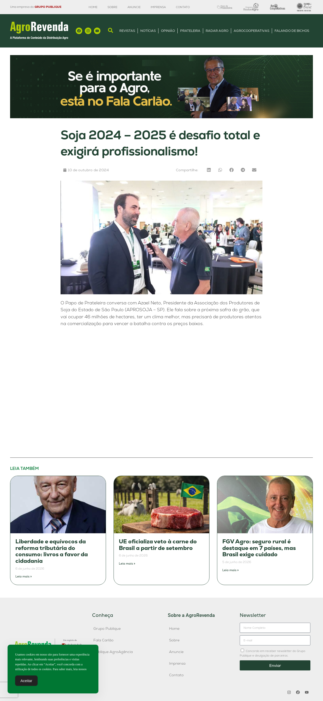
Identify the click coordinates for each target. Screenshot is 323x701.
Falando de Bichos (292, 31)
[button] (208, 170)
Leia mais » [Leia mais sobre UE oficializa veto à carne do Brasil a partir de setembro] (127, 564)
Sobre (112, 7)
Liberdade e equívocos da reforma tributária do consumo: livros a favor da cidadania (51, 551)
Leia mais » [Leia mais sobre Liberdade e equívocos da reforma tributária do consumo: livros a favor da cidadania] (23, 576)
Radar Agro (217, 31)
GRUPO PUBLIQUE (48, 7)
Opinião (168, 31)
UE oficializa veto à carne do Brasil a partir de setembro (158, 545)
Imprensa (158, 7)
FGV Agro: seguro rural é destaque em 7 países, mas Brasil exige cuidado (259, 548)
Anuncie (134, 7)
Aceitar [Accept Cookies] (26, 681)
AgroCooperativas (251, 31)
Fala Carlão (103, 640)
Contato (183, 7)
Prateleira (190, 31)
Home (93, 7)
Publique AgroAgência (113, 651)
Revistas (127, 31)
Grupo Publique (107, 628)
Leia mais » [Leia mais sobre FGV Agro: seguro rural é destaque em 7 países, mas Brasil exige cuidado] (230, 570)
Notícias (148, 31)
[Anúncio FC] (161, 117)
